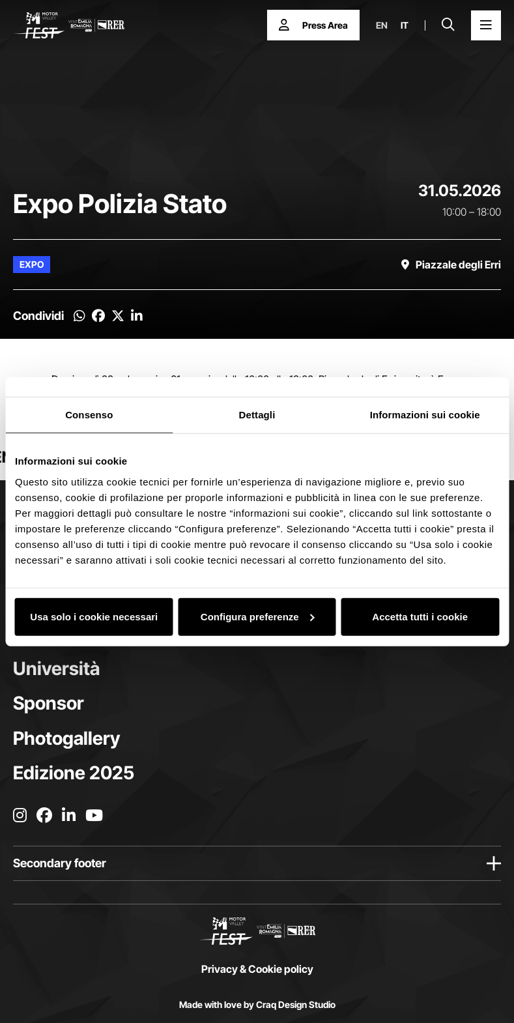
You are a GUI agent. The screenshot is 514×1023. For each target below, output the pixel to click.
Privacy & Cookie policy (257, 968)
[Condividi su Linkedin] (137, 316)
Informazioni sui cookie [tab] (425, 414)
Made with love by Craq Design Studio (257, 1005)
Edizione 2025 (73, 773)
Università (56, 668)
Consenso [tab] (89, 414)
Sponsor (48, 703)
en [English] (382, 25)
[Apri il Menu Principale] (486, 25)
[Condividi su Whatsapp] (79, 316)
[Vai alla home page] (68, 25)
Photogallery (66, 738)
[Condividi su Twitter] (117, 316)
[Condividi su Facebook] (98, 316)
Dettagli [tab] (257, 414)
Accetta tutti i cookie (420, 616)
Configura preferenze (258, 616)
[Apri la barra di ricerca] (448, 25)
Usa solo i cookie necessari (94, 616)
